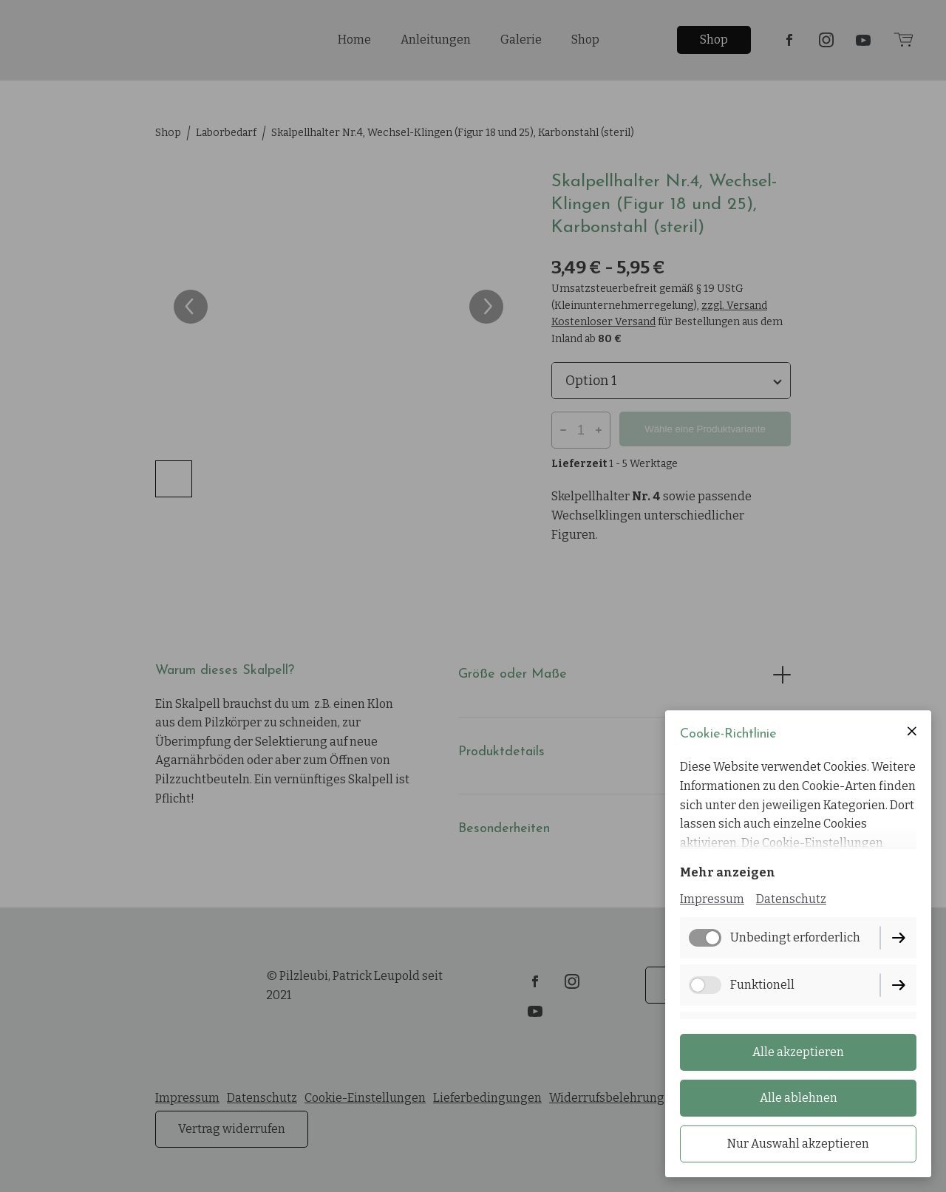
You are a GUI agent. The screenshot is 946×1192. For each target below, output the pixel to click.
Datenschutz (791, 899)
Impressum (712, 899)
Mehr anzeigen (727, 872)
